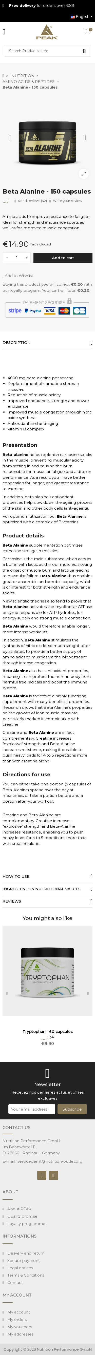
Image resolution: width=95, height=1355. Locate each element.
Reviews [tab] (12, 901)
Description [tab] (17, 342)
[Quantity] (16, 258)
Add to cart (63, 257)
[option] (47, 138)
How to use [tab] (16, 876)
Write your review (65, 201)
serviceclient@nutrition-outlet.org (49, 1161)
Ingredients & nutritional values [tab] (42, 888)
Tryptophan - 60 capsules (48, 1031)
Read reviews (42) (30, 201)
